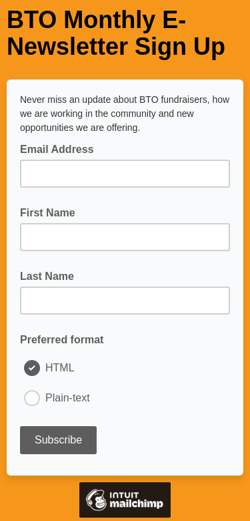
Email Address (61, 148)
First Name (47, 212)
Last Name (47, 276)
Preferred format (61, 339)
